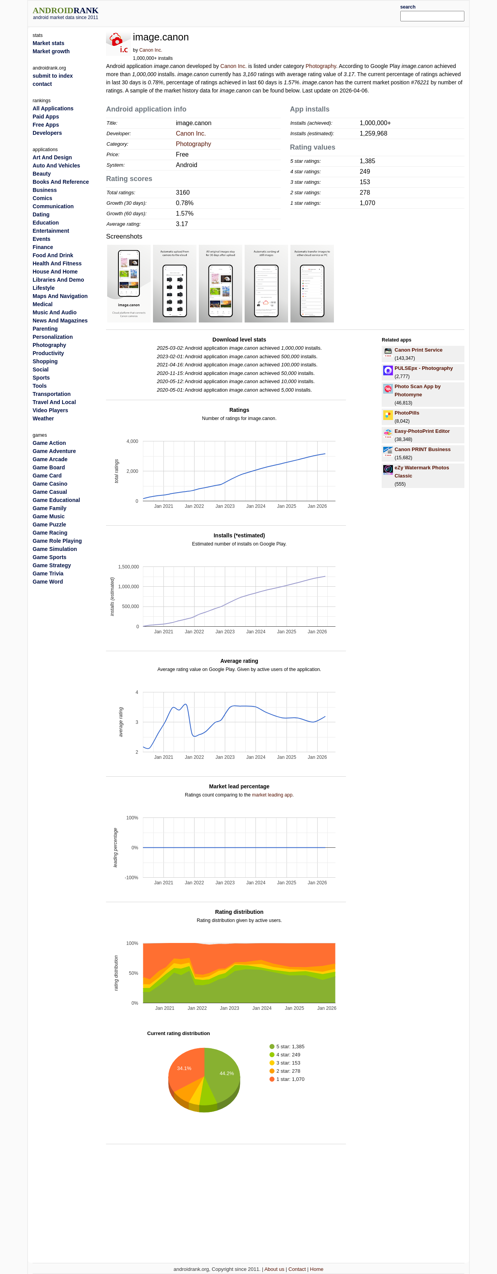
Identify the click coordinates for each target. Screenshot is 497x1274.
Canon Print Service (418, 350)
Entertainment (51, 231)
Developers (47, 133)
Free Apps (46, 125)
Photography (321, 66)
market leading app (272, 795)
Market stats (48, 43)
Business (45, 190)
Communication (53, 206)
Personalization (53, 337)
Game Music (48, 516)
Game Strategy (52, 565)
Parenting (45, 329)
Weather (43, 418)
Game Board (49, 467)
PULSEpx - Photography (423, 368)
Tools (40, 386)
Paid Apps (46, 116)
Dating (41, 214)
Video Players (50, 410)
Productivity (48, 353)
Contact (297, 1269)
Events (41, 239)
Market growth (51, 51)
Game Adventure (54, 451)
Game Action (49, 443)
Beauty (42, 174)
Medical (42, 304)
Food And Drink (53, 255)
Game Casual (50, 492)
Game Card (47, 475)
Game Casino (50, 484)
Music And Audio (54, 312)
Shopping (45, 361)
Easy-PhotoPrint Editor (422, 431)
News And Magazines (60, 320)
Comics (42, 198)
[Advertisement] (267, 12)
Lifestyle (44, 288)
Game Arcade (50, 459)
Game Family (49, 508)
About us (274, 1269)
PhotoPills (406, 413)
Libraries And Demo (58, 280)
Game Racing (50, 533)
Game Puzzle (49, 524)
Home (316, 1269)
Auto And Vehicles (56, 165)
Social (41, 369)
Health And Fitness (57, 263)
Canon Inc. (150, 50)
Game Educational (56, 500)
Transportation (52, 394)
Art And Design (52, 157)
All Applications (53, 108)
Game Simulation (55, 549)
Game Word (48, 582)
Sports (41, 378)
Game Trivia (48, 573)
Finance (43, 247)
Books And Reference (61, 182)
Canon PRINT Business (422, 449)
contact (42, 84)
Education (46, 223)
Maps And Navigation (60, 296)
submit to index (53, 76)
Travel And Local (54, 402)
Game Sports (49, 557)
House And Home (55, 271)
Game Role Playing (57, 541)
